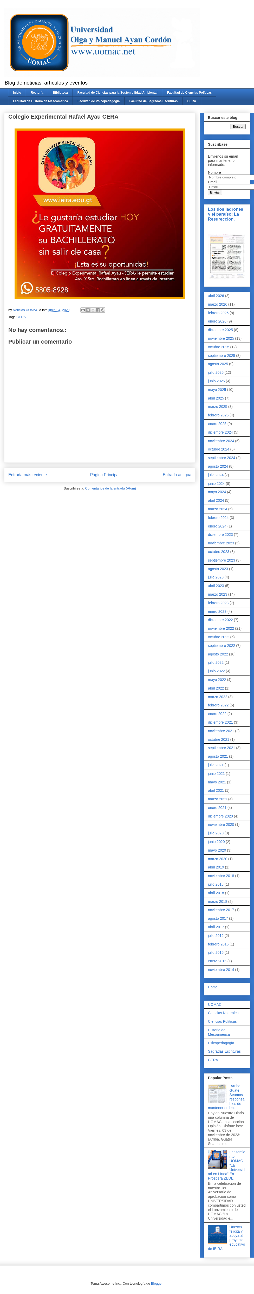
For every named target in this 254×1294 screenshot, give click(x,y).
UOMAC (215, 1004)
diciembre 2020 (220, 816)
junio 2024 (216, 483)
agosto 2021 (218, 756)
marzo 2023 (217, 594)
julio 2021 (216, 765)
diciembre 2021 (220, 722)
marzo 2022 (217, 697)
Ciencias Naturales (223, 1013)
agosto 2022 (218, 654)
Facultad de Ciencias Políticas (189, 92)
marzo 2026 (217, 304)
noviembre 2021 (221, 731)
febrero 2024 (218, 518)
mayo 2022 (217, 680)
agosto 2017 (218, 918)
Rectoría (37, 92)
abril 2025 (216, 398)
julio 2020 (216, 833)
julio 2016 (216, 936)
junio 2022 (216, 671)
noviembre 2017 (221, 910)
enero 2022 (217, 714)
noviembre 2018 (221, 876)
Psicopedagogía (221, 1043)
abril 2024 (216, 500)
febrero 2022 (218, 705)
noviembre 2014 (221, 970)
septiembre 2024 (221, 458)
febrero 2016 (218, 944)
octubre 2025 (218, 347)
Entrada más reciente (27, 475)
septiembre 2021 (221, 748)
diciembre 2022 (220, 620)
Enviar (215, 192)
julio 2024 (216, 475)
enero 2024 (217, 526)
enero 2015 (217, 961)
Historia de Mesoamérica (219, 1032)
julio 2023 (216, 577)
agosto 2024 (218, 466)
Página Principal (105, 475)
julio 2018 (216, 884)
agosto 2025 (218, 364)
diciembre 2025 (220, 330)
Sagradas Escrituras (224, 1051)
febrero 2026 (218, 313)
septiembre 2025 (221, 355)
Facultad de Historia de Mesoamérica (40, 101)
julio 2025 (216, 372)
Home (213, 987)
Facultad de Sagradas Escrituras (153, 101)
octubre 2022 (218, 637)
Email (212, 182)
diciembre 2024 (220, 432)
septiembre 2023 (221, 560)
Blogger (156, 1283)
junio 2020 (216, 842)
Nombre (214, 172)
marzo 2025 (217, 406)
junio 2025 (216, 381)
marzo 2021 (217, 799)
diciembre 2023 (220, 534)
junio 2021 (216, 773)
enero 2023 (217, 611)
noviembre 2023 (221, 543)
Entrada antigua (177, 475)
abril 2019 (216, 867)
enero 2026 (217, 321)
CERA (191, 101)
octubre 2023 (218, 552)
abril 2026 (216, 296)
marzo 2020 (217, 859)
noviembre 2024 (221, 441)
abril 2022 (216, 688)
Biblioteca (60, 92)
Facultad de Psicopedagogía (98, 101)
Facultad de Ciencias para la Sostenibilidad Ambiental (117, 92)
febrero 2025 (218, 415)
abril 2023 (216, 586)
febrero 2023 (218, 603)
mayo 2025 (217, 390)
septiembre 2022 (221, 645)
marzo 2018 (217, 901)
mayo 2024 (217, 492)
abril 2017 (216, 927)
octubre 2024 (218, 449)
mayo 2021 (217, 782)
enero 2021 (217, 808)
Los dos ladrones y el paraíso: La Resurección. (225, 214)
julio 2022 (216, 662)
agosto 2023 (218, 569)
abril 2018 (216, 893)
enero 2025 (217, 424)
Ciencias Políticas (222, 1021)
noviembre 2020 (221, 824)
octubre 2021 (218, 739)
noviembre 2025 (221, 338)
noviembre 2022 (221, 628)
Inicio (17, 92)
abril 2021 (216, 790)
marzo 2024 (217, 509)
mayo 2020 (217, 850)
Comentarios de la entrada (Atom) (110, 488)
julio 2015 (216, 952)
